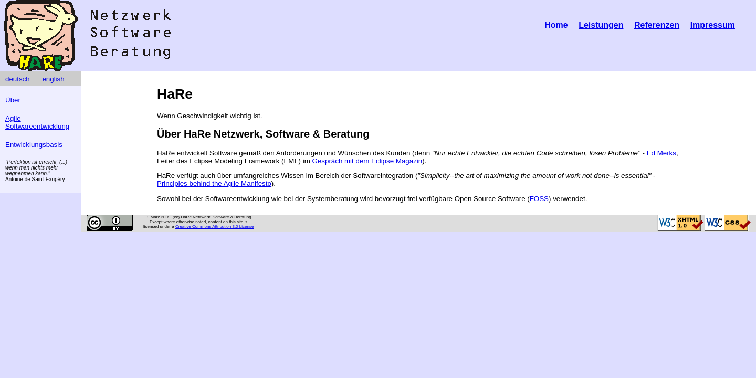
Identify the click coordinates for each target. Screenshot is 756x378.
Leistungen (601, 24)
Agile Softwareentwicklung (37, 122)
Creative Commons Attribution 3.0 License (214, 226)
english (53, 79)
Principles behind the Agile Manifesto (214, 183)
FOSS (539, 199)
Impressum (712, 24)
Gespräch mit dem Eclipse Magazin (367, 161)
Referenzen (656, 24)
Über (12, 100)
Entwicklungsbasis (33, 145)
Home (556, 24)
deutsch (17, 79)
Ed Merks (661, 153)
